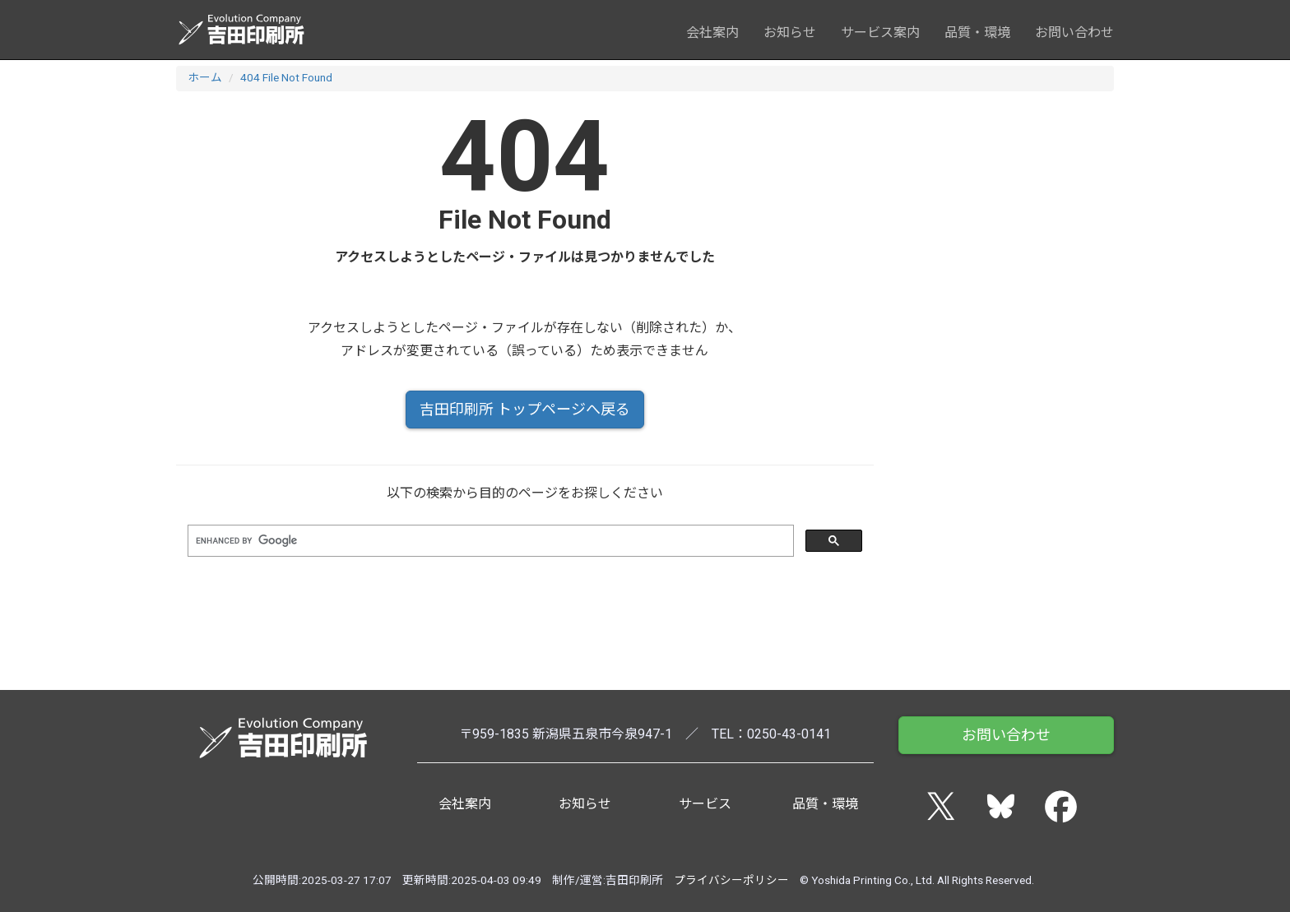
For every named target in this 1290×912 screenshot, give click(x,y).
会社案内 (712, 32)
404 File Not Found (286, 77)
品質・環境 (977, 32)
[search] (489, 541)
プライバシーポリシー (731, 880)
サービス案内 (880, 32)
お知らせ (789, 32)
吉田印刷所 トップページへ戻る (525, 409)
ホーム (205, 77)
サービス (705, 804)
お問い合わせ (1074, 32)
